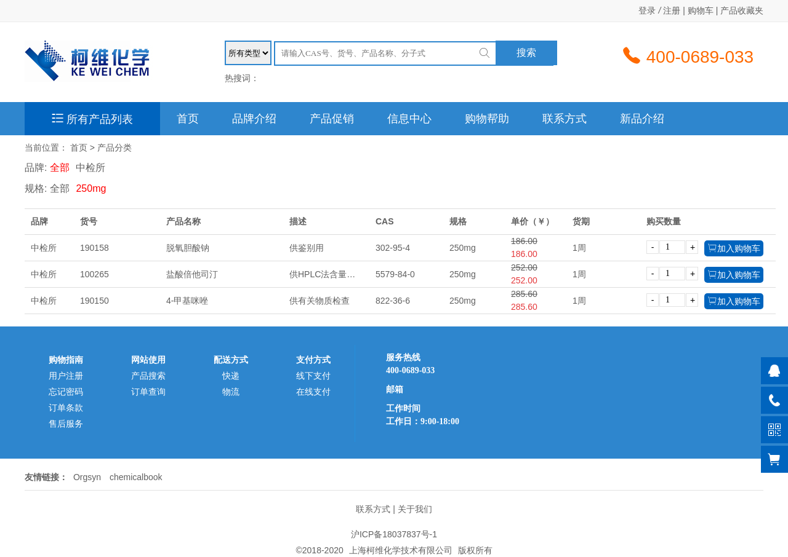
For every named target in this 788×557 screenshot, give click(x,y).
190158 (94, 248)
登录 (647, 10)
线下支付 (313, 376)
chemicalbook (136, 477)
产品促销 (332, 119)
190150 (94, 301)
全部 (60, 167)
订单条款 (66, 408)
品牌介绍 (254, 119)
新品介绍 (642, 119)
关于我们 (415, 509)
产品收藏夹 (741, 10)
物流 (230, 392)
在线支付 (313, 392)
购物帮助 (487, 119)
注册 (671, 10)
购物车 (701, 10)
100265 (94, 274)
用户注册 (66, 376)
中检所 (90, 167)
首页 (188, 119)
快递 (230, 376)
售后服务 (66, 424)
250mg (91, 188)
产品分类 (114, 147)
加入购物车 (733, 248)
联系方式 (564, 119)
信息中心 (409, 119)
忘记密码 (66, 392)
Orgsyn (87, 477)
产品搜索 (148, 376)
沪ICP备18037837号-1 (394, 534)
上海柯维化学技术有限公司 (400, 550)
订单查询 (148, 392)
